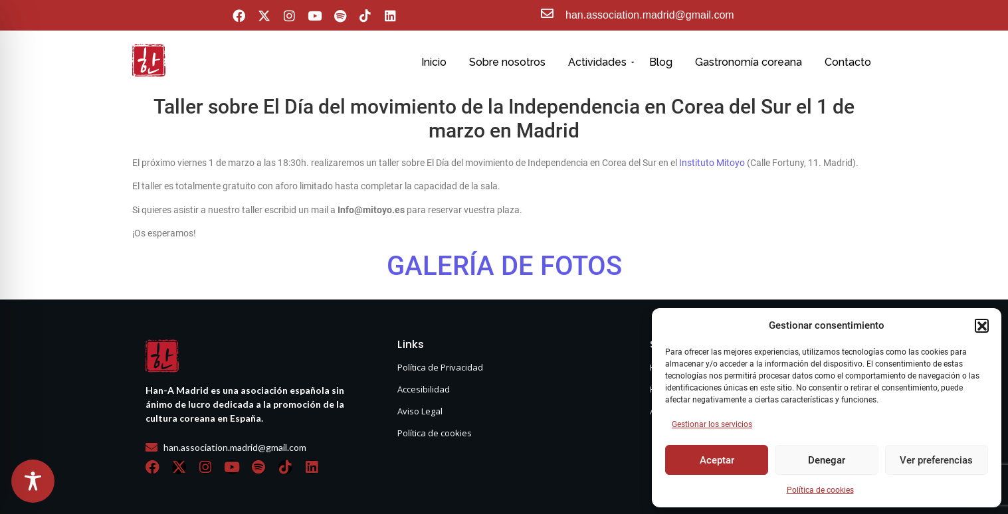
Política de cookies (820, 490)
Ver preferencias (936, 460)
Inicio (434, 62)
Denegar (826, 460)
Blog (660, 62)
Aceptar (717, 460)
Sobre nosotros (507, 62)
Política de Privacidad (440, 367)
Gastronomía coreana (748, 62)
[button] (981, 325)
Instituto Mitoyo (712, 162)
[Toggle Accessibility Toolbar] (33, 481)
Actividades (599, 62)
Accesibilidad (423, 389)
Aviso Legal (420, 411)
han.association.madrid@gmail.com (649, 15)
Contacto (848, 62)
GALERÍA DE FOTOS (504, 266)
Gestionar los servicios (712, 424)
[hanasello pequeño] (148, 60)
